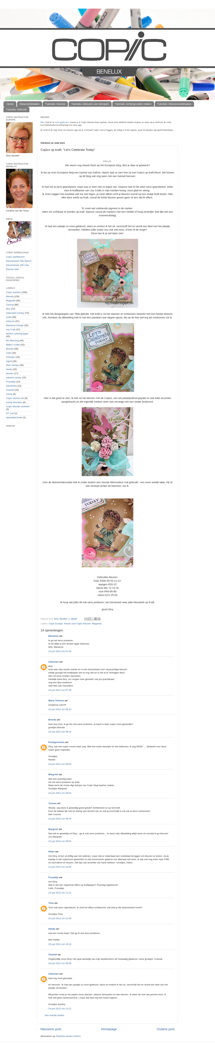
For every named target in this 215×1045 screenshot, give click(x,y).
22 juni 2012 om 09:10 (59, 818)
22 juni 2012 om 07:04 (59, 651)
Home (10, 103)
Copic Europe (56, 623)
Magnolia (96, 623)
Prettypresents (56, 742)
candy (9, 394)
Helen (51, 851)
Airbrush (10, 321)
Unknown (53, 662)
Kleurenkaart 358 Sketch (18, 261)
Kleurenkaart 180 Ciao (17, 265)
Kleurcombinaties (29, 103)
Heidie (51, 929)
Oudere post (166, 1029)
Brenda (52, 719)
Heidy (9, 369)
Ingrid (9, 361)
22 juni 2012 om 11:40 (59, 918)
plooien (10, 373)
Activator (10, 357)
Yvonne (52, 803)
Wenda (9, 296)
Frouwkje (53, 877)
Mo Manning (12, 340)
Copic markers (13, 292)
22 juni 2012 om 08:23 (59, 709)
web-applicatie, (62, 122)
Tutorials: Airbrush (16, 109)
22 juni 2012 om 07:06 (59, 690)
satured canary (13, 377)
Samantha (11, 385)
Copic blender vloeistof (18, 406)
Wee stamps (12, 365)
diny (8, 309)
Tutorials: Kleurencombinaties (174, 103)
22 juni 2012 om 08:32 (59, 731)
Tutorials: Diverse (55, 103)
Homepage (109, 1029)
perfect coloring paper (17, 333)
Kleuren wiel (12, 269)
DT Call (10, 413)
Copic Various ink (15, 398)
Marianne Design (15, 325)
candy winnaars (14, 402)
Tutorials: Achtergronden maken (133, 103)
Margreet (53, 774)
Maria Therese (56, 700)
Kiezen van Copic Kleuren (77, 623)
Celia (8, 353)
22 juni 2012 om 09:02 (59, 793)
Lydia (9, 317)
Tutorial (10, 304)
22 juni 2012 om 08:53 (59, 764)
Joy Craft (10, 329)
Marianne (53, 636)
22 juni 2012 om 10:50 (59, 867)
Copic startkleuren (15, 257)
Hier (42, 122)
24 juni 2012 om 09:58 (59, 963)
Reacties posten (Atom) (68, 1036)
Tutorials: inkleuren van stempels (90, 103)
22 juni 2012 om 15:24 (59, 944)
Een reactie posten (54, 1015)
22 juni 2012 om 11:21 (59, 892)
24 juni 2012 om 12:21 (59, 1008)
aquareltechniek (14, 417)
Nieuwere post (50, 1029)
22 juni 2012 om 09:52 (59, 841)
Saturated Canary (15, 313)
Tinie (51, 903)
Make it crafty (13, 344)
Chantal (52, 954)
